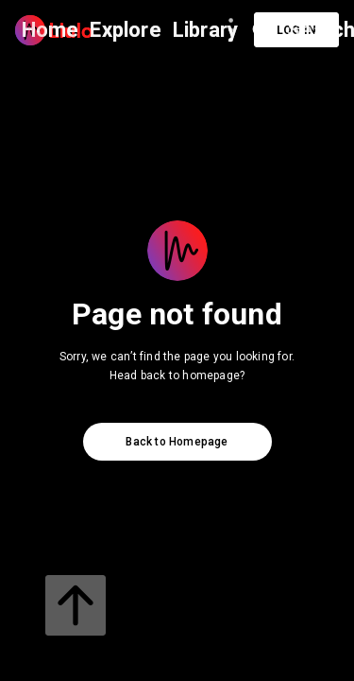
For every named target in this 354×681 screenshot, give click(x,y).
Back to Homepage (177, 441)
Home (50, 30)
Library (205, 30)
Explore (125, 30)
